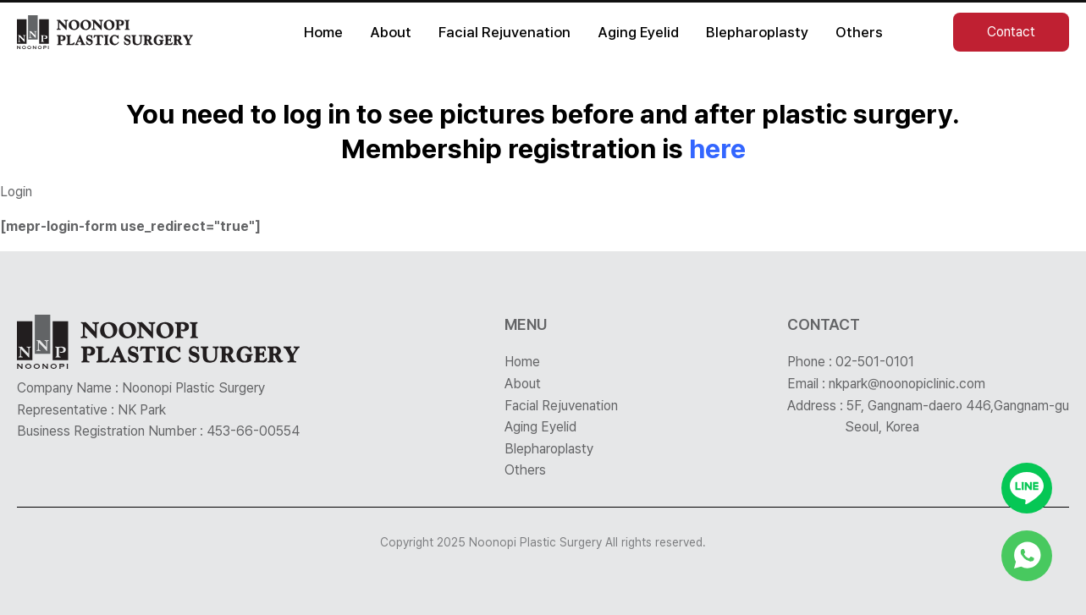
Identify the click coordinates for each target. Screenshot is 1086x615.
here (717, 149)
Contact (1011, 32)
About (390, 32)
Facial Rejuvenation (504, 32)
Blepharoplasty (757, 32)
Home (323, 32)
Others (859, 32)
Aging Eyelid (638, 32)
